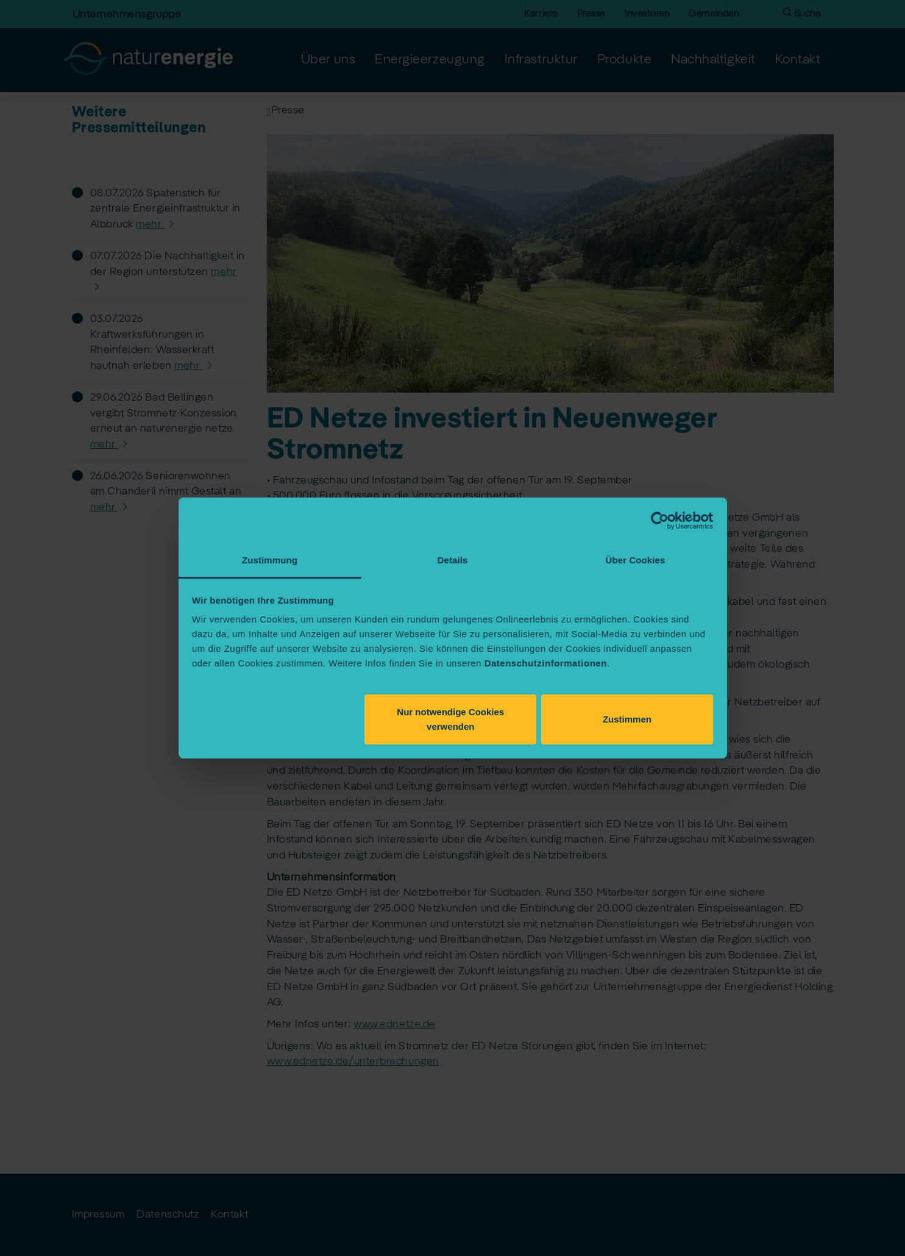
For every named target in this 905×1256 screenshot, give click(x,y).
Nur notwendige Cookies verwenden (450, 719)
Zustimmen (627, 719)
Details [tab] (453, 560)
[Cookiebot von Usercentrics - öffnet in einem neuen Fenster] (659, 521)
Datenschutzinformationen (545, 663)
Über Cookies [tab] (635, 560)
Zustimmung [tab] (269, 560)
